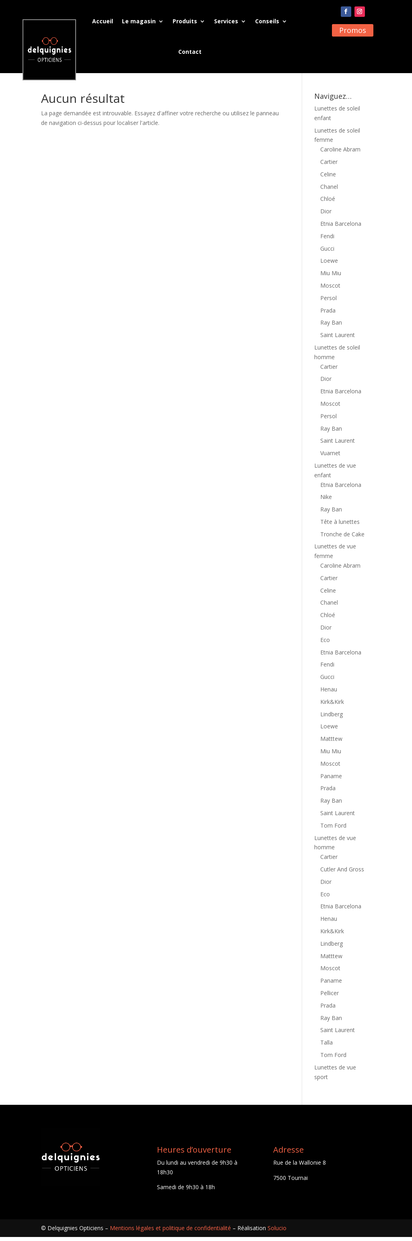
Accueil (102, 21)
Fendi (327, 240)
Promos (352, 30)
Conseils (267, 21)
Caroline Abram (340, 153)
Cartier (329, 166)
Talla (326, 1046)
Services (226, 21)
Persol (328, 302)
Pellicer (329, 997)
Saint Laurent (337, 339)
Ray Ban (331, 326)
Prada (328, 314)
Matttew (331, 742)
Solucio (277, 1232)
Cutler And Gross (342, 873)
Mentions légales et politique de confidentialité (170, 1232)
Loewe (329, 264)
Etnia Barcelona (340, 227)
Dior (326, 215)
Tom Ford (333, 829)
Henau (328, 693)
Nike (326, 501)
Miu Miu (330, 277)
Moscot (330, 289)
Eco (325, 644)
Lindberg (331, 718)
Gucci (327, 252)
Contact (190, 51)
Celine (328, 178)
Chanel (329, 190)
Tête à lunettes (340, 526)
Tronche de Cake (342, 538)
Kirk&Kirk (332, 705)
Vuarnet (330, 457)
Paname (331, 780)
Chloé (327, 202)
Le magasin (139, 21)
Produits (185, 21)
